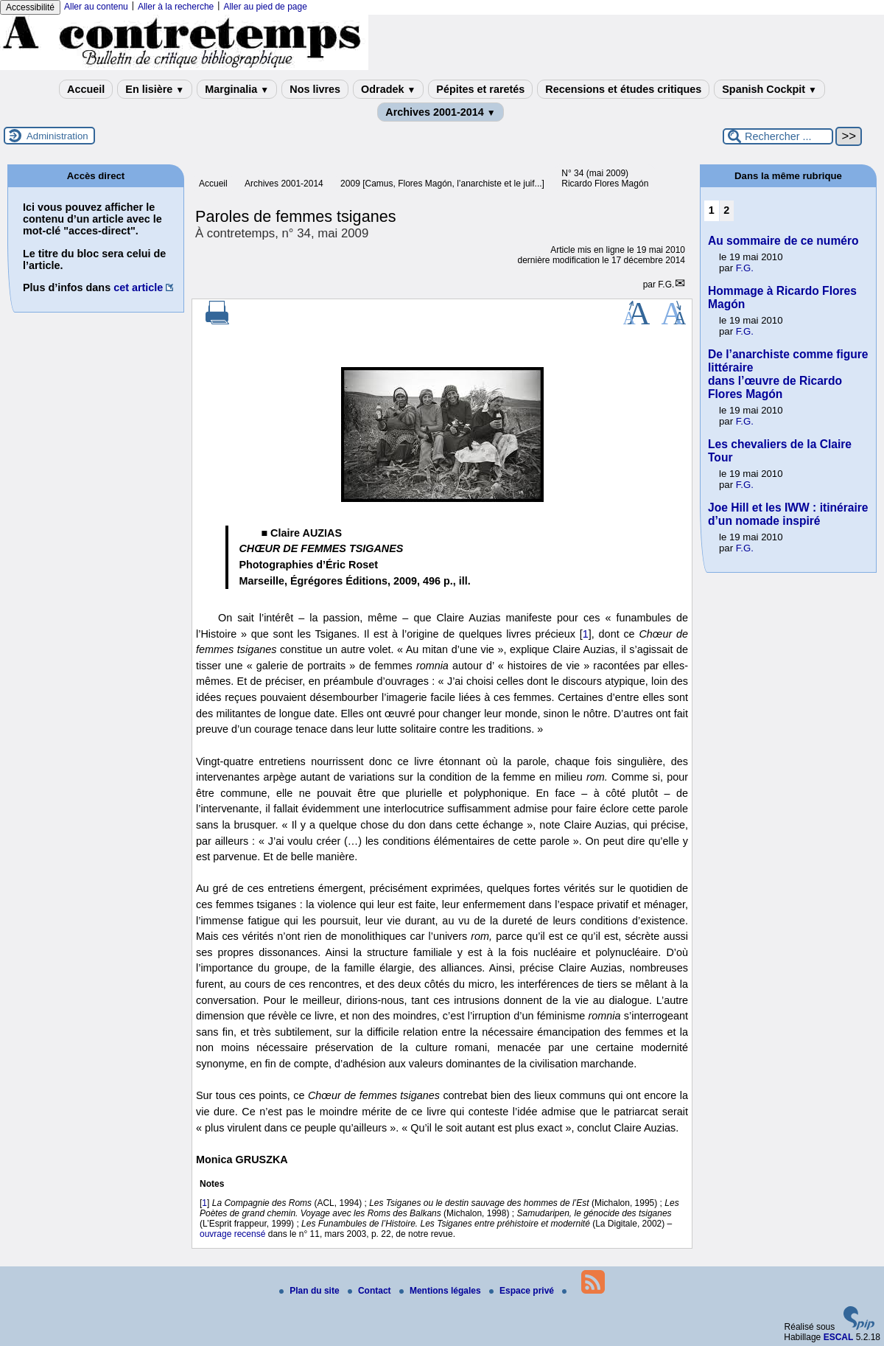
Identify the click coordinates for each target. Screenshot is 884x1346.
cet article (138, 287)
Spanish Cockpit (769, 89)
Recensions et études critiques (623, 89)
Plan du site (310, 1291)
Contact (370, 1291)
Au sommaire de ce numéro (783, 240)
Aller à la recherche (176, 6)
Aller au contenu (96, 6)
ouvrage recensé (232, 1234)
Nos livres (315, 89)
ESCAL (839, 1337)
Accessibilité (30, 7)
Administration (57, 136)
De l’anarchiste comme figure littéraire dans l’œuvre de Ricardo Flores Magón (788, 374)
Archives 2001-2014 (440, 112)
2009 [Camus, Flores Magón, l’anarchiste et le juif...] (442, 183)
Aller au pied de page (264, 6)
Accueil (86, 89)
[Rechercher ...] (778, 136)
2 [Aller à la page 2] (726, 210)
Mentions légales (441, 1291)
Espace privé (522, 1291)
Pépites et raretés (480, 89)
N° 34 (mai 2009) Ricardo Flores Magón (604, 178)
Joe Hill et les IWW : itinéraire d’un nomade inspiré (788, 514)
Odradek (388, 89)
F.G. (666, 284)
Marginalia (237, 89)
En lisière (154, 89)
